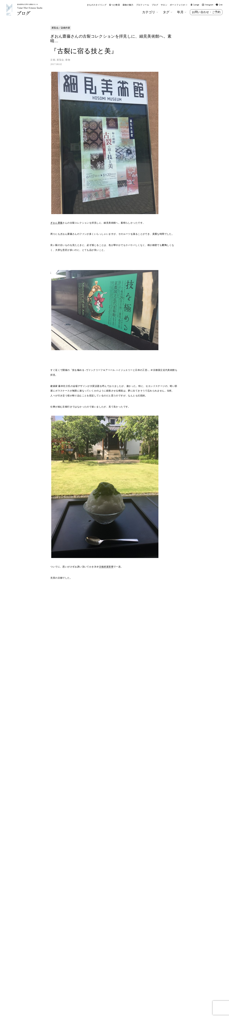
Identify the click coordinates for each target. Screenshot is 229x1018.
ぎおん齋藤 (56, 223)
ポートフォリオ (178, 5)
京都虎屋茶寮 (106, 566)
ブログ (155, 5)
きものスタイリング (96, 5)
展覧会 (60, 60)
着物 (67, 60)
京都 (52, 60)
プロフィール (142, 5)
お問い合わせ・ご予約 (206, 12)
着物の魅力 (128, 5)
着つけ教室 (114, 5)
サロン (164, 5)
